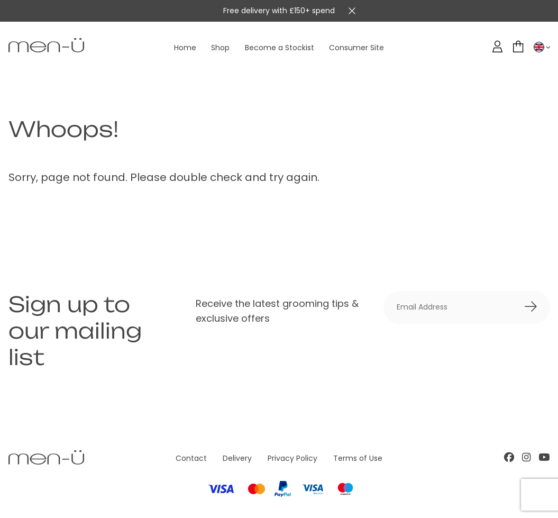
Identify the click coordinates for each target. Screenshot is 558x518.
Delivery (237, 458)
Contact (191, 458)
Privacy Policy (292, 458)
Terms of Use (357, 458)
